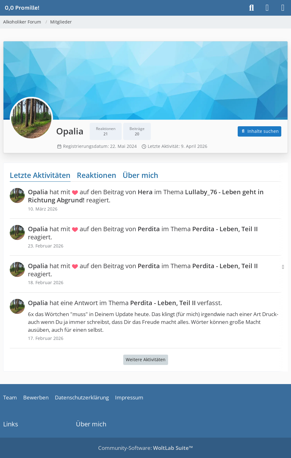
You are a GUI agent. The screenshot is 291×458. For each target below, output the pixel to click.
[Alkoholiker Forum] (22, 7)
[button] (260, 131)
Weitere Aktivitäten (146, 359)
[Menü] (283, 8)
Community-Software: (145, 447)
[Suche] (251, 8)
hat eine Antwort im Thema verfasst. (125, 303)
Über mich (140, 175)
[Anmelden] (267, 8)
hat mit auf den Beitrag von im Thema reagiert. (146, 196)
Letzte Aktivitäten (40, 175)
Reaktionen (96, 175)
